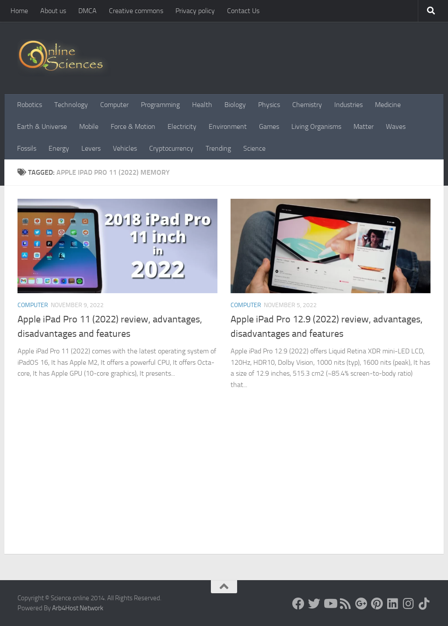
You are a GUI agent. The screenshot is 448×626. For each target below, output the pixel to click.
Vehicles (125, 148)
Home (19, 11)
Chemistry (307, 104)
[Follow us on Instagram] (408, 604)
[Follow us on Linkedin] (393, 604)
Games (269, 126)
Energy (59, 148)
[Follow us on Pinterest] (377, 604)
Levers (91, 148)
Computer (114, 104)
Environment (228, 126)
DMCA (87, 11)
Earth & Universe (42, 126)
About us (53, 11)
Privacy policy (195, 11)
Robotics (29, 104)
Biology (235, 104)
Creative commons (136, 11)
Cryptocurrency (171, 148)
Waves (396, 126)
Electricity (182, 126)
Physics (269, 104)
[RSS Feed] (346, 604)
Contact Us (243, 11)
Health (202, 104)
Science (254, 148)
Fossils (26, 148)
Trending (218, 148)
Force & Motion (133, 126)
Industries (348, 104)
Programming (160, 104)
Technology (71, 104)
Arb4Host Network (77, 608)
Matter (364, 126)
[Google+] (361, 604)
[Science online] (298, 604)
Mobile (88, 126)
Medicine (388, 104)
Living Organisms (316, 126)
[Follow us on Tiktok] (424, 604)
